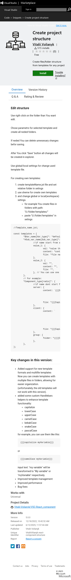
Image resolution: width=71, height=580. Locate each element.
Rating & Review (34, 96)
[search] (51, 9)
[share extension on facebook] (18, 547)
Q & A (15, 96)
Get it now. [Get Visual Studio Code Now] (61, 25)
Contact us (18, 565)
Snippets (17, 17)
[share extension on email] (23, 547)
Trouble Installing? (60, 75)
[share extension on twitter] (13, 547)
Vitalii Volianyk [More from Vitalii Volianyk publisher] (43, 44)
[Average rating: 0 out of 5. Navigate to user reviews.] (45, 51)
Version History (38, 89)
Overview (17, 89)
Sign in (28, 9)
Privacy (35, 565)
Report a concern (33, 539)
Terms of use (46, 565)
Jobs (27, 565)
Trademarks (60, 565)
